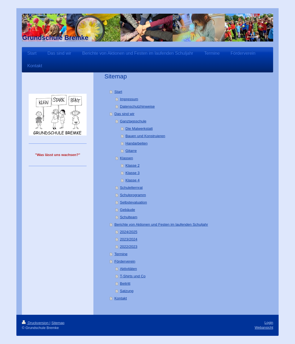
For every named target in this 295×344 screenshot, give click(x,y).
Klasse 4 (132, 180)
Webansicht (264, 327)
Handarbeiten (136, 143)
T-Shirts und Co (133, 276)
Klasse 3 (132, 173)
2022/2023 (128, 247)
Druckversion (35, 323)
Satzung (127, 291)
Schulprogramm (133, 195)
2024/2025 (128, 232)
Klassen (126, 158)
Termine (121, 254)
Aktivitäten (128, 269)
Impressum (129, 99)
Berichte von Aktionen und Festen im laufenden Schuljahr (161, 224)
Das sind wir (124, 114)
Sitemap (57, 323)
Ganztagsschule (133, 121)
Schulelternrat (131, 188)
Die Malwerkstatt (139, 129)
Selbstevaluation (133, 202)
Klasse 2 (132, 165)
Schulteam (128, 217)
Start (118, 92)
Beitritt (125, 283)
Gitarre (131, 151)
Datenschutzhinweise (137, 106)
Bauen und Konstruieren (145, 136)
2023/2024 (128, 239)
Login (268, 323)
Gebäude (127, 210)
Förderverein (124, 261)
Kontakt (120, 298)
